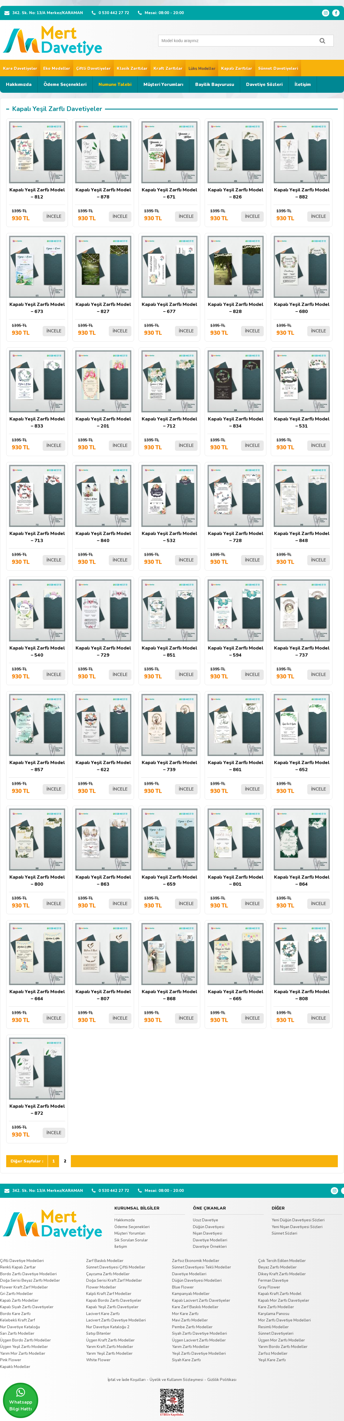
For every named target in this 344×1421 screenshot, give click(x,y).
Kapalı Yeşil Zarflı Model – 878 (103, 160)
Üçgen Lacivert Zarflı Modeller (199, 1340)
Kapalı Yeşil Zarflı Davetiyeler (112, 1307)
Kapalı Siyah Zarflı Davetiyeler (27, 1307)
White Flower (98, 1360)
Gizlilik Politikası (221, 1379)
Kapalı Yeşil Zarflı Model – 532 (169, 504)
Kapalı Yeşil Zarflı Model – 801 (235, 847)
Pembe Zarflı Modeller (192, 1327)
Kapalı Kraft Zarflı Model (279, 1293)
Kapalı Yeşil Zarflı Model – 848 (301, 504)
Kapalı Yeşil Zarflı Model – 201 (103, 389)
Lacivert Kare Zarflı (103, 1313)
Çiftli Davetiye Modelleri (22, 1260)
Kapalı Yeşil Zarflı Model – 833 (37, 389)
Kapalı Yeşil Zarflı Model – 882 (301, 160)
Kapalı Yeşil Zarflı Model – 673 (37, 275)
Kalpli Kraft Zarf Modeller (108, 1293)
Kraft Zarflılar (168, 68)
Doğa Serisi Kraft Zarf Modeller (114, 1280)
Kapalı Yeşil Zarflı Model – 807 (103, 962)
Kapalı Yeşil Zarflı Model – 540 (37, 618)
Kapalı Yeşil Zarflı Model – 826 (235, 160)
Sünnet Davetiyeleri (278, 68)
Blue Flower (183, 1287)
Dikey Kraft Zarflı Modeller (282, 1274)
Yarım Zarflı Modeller (190, 1346)
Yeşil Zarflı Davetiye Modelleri (199, 1353)
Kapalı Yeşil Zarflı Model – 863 (103, 847)
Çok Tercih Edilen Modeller (282, 1260)
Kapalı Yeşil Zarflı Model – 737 (301, 618)
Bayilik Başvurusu (214, 84)
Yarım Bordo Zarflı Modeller (283, 1346)
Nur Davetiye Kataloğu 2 (107, 1327)
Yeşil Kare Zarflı (272, 1360)
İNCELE (53, 216)
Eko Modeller (56, 68)
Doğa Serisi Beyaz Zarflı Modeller (30, 1280)
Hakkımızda (18, 84)
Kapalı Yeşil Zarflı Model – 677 (169, 275)
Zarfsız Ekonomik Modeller (195, 1260)
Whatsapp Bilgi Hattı (20, 1399)
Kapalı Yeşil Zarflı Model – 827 (103, 275)
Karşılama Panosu (273, 1313)
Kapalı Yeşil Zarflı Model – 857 (37, 733)
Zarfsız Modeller (273, 1353)
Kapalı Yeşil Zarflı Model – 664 (37, 962)
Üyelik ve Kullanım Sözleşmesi (176, 1379)
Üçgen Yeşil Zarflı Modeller (24, 1346)
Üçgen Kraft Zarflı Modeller (110, 1340)
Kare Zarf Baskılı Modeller (195, 1307)
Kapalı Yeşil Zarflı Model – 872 (37, 1077)
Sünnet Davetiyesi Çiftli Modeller (115, 1267)
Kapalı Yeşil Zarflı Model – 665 (235, 962)
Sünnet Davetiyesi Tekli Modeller (201, 1267)
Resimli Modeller (273, 1327)
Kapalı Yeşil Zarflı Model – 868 (169, 962)
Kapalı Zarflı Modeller (19, 1300)
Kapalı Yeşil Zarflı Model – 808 (301, 962)
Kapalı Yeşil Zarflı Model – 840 (103, 504)
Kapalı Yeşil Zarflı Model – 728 (235, 504)
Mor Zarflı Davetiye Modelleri (284, 1320)
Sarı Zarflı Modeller (17, 1333)
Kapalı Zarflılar (236, 68)
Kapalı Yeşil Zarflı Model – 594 (235, 618)
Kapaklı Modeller (15, 1366)
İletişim (303, 84)
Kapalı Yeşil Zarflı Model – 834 (235, 389)
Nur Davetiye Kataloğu (20, 1327)
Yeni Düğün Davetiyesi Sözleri (298, 1220)
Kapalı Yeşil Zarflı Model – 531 (301, 389)
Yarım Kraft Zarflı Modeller (109, 1346)
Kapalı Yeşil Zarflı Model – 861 (235, 733)
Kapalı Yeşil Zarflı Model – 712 (169, 389)
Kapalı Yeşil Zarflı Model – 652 (301, 733)
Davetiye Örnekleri (210, 1246)
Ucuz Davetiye (205, 1220)
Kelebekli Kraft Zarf (17, 1320)
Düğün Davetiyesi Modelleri (197, 1280)
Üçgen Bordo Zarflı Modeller (25, 1340)
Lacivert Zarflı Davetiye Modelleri (116, 1320)
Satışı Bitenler (98, 1333)
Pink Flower (10, 1360)
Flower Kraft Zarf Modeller (24, 1287)
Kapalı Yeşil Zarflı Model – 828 (235, 275)
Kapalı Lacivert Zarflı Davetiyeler (201, 1300)
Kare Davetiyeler (20, 68)
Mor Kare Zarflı (185, 1313)
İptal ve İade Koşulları (127, 1379)
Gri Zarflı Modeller (16, 1293)
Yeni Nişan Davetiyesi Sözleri (297, 1227)
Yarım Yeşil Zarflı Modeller (109, 1353)
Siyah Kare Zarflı (186, 1360)
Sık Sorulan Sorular (131, 1240)
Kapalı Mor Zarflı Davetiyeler (283, 1300)
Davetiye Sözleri (264, 84)
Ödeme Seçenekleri (65, 84)
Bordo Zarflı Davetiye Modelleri (28, 1274)
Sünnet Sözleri (284, 1233)
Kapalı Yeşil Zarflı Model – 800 (37, 847)
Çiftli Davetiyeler (93, 68)
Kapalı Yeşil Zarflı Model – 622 (103, 733)
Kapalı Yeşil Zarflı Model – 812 (37, 160)
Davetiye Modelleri (210, 1240)
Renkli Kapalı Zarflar (18, 1267)
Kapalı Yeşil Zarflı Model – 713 (37, 504)
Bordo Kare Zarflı (15, 1313)
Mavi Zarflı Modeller (190, 1320)
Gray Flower (269, 1287)
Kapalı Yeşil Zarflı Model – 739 (169, 733)
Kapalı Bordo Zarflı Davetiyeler (113, 1300)
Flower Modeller (101, 1287)
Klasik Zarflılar (132, 68)
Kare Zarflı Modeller (276, 1307)
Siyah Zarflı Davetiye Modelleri (199, 1333)
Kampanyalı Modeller (191, 1293)
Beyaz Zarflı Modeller (277, 1267)
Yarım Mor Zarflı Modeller (22, 1353)
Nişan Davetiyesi (207, 1233)
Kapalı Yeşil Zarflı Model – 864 (301, 847)
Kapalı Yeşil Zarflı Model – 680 (301, 275)
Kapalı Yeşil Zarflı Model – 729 (103, 618)
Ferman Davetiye (273, 1280)
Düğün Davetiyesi (208, 1227)
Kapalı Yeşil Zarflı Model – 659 (169, 847)
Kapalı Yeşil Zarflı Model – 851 (169, 618)
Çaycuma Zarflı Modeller (108, 1274)
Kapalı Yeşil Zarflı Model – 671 (169, 160)
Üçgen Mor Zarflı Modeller (281, 1340)
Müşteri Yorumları (163, 84)
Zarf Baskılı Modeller (104, 1260)
